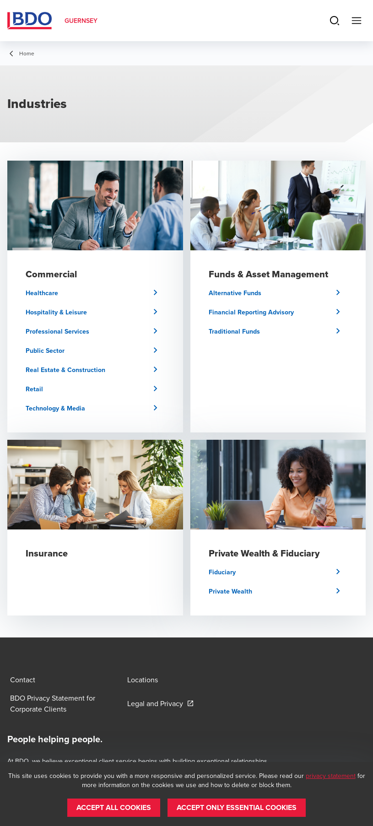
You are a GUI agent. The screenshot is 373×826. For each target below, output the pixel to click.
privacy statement (331, 775)
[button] (95, 293)
